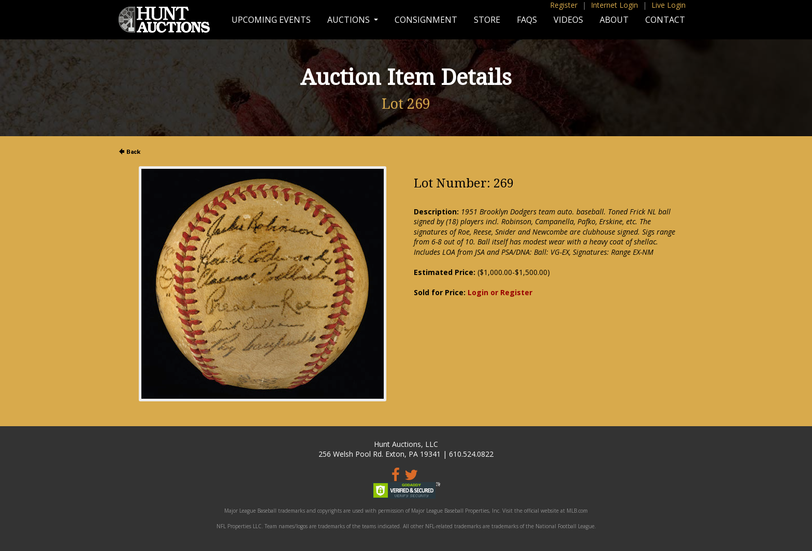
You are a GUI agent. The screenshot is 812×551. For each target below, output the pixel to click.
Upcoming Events (271, 19)
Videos (568, 19)
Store (487, 19)
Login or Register (500, 292)
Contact (665, 19)
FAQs (527, 19)
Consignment (426, 19)
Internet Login (614, 5)
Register (563, 5)
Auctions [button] (349, 19)
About (614, 19)
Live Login (668, 5)
